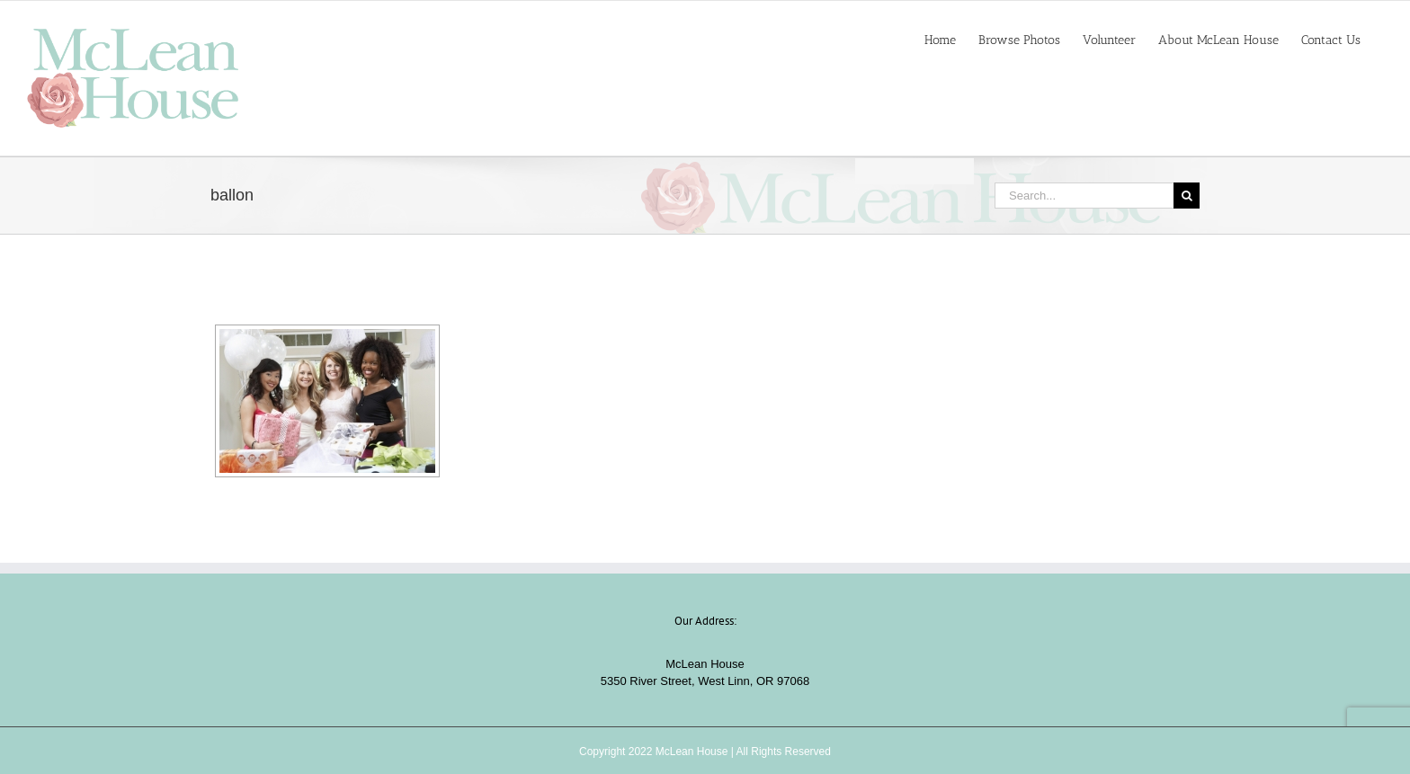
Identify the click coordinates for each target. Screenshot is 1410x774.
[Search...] (1084, 195)
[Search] (1187, 195)
